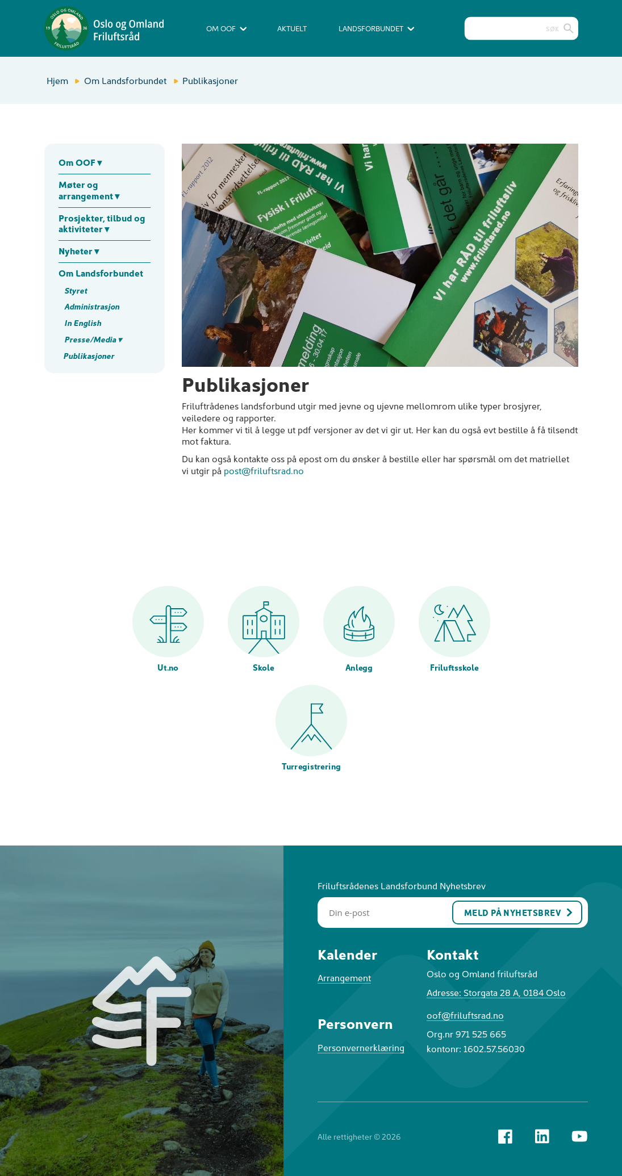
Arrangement (344, 977)
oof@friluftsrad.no (465, 1014)
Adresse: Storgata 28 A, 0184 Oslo (496, 992)
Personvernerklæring (361, 1047)
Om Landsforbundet (125, 80)
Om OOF (226, 28)
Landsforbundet (376, 28)
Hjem (57, 80)
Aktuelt (292, 28)
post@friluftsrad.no (264, 470)
